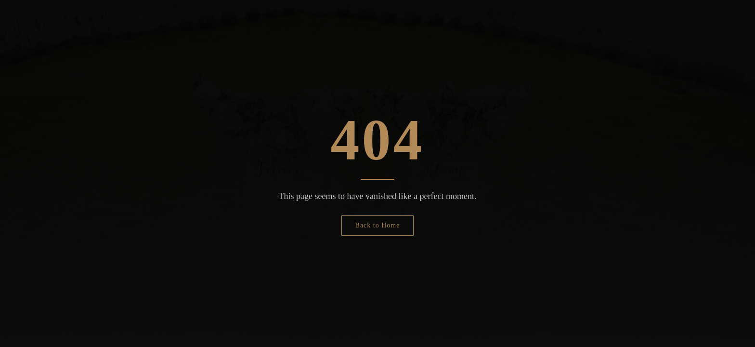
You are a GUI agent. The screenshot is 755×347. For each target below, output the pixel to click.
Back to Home (377, 225)
